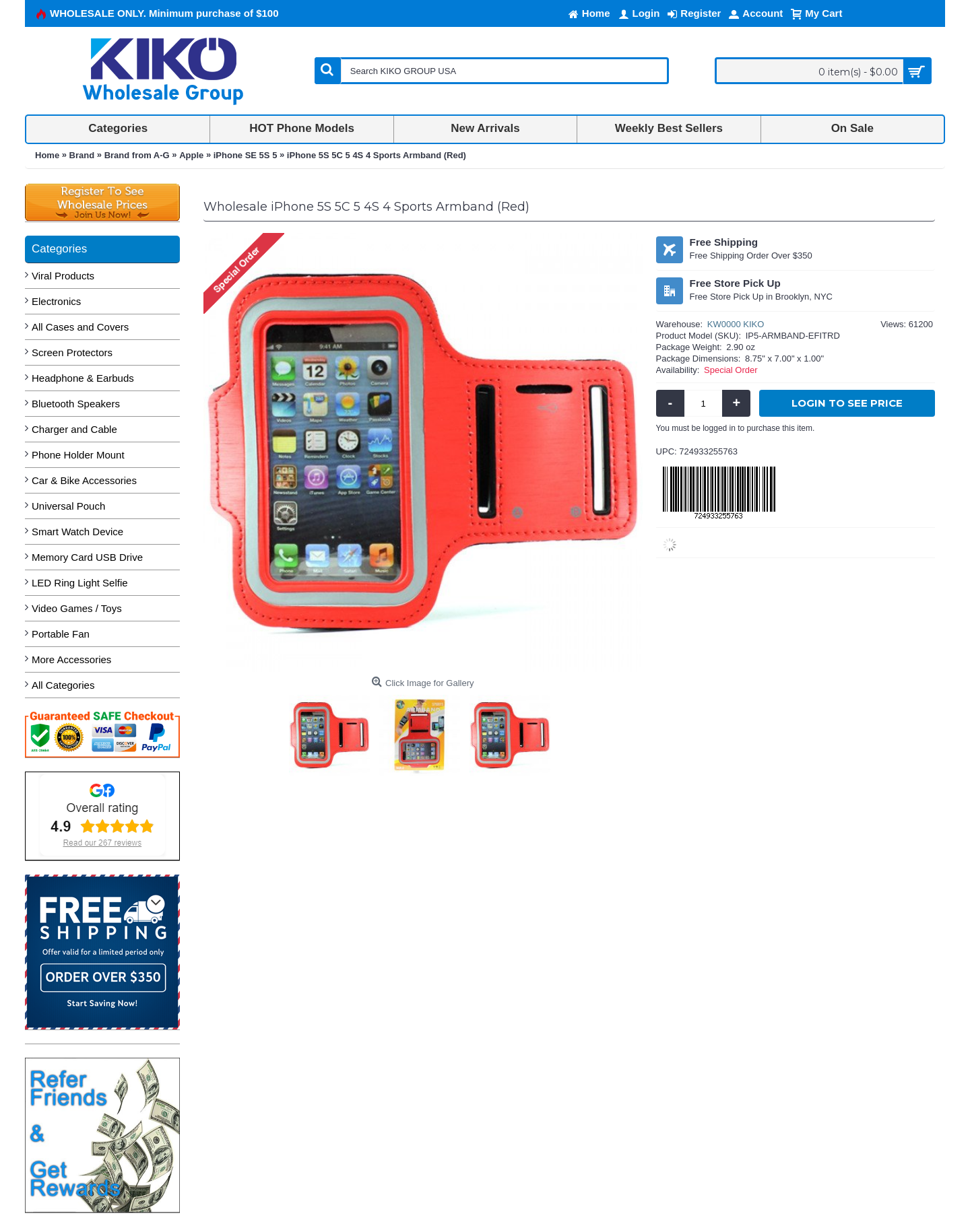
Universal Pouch (68, 506)
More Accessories (71, 659)
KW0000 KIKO (736, 324)
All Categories (63, 685)
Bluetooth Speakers (76, 403)
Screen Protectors (72, 352)
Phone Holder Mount (78, 455)
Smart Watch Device (77, 531)
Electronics (56, 301)
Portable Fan (61, 634)
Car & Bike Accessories (84, 480)
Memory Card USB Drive (87, 557)
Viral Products (63, 275)
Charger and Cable (74, 429)
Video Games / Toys (77, 608)
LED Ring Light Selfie (80, 582)
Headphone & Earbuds (83, 378)
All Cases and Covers (80, 327)
